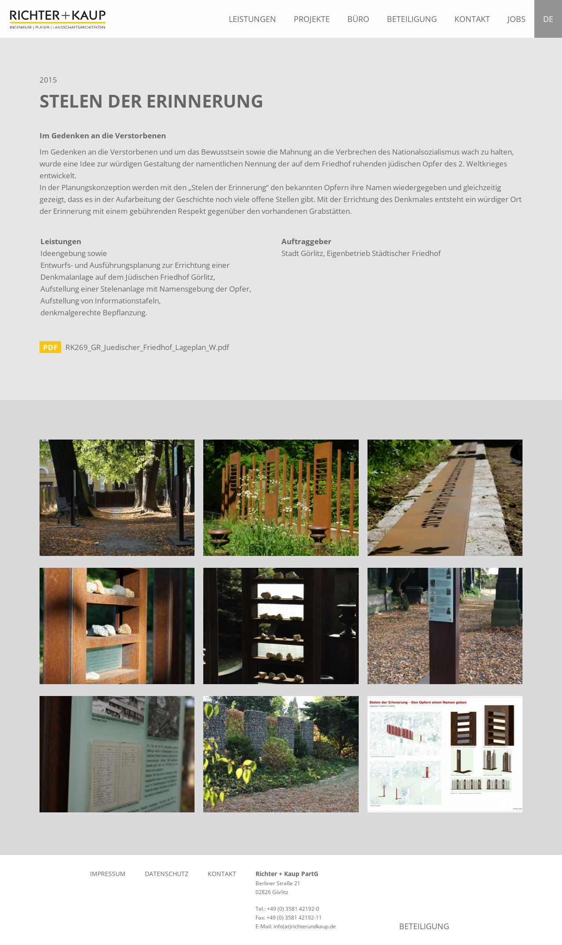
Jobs (517, 19)
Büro (358, 19)
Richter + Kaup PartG (287, 873)
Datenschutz (166, 873)
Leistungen (252, 19)
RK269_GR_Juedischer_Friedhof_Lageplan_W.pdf (147, 347)
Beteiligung (412, 19)
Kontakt (472, 19)
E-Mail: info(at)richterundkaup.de (296, 926)
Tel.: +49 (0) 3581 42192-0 (287, 909)
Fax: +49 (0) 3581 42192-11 (289, 917)
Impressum (108, 873)
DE (550, 19)
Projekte (312, 19)
